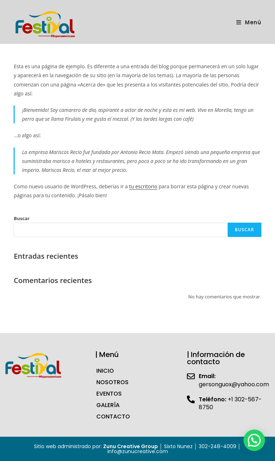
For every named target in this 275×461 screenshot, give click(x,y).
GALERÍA (108, 405)
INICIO (105, 371)
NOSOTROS (112, 382)
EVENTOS (109, 394)
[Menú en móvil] (248, 22)
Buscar (21, 218)
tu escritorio (143, 186)
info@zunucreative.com (137, 451)
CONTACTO (113, 416)
